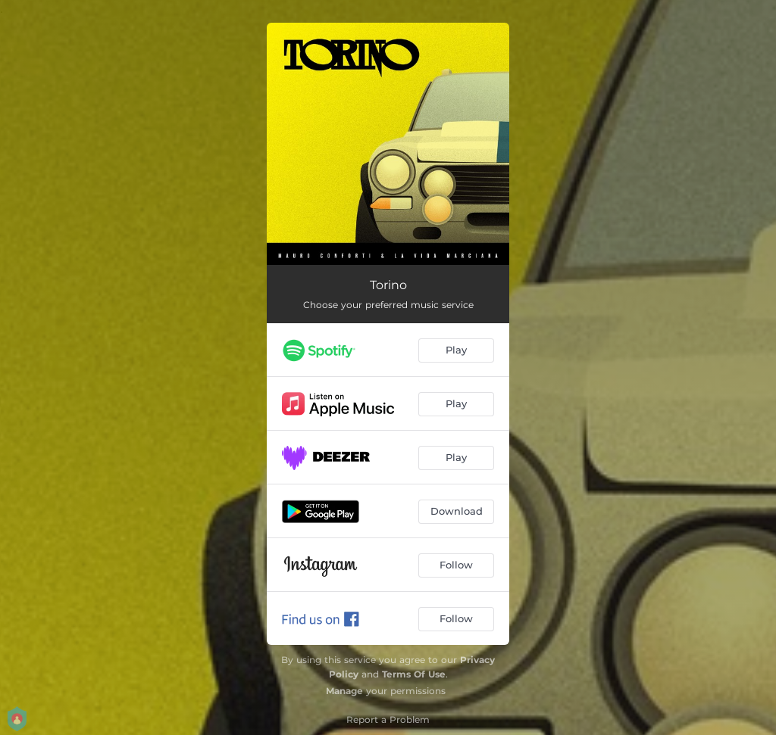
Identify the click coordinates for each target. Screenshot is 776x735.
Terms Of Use (414, 674)
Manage (344, 690)
